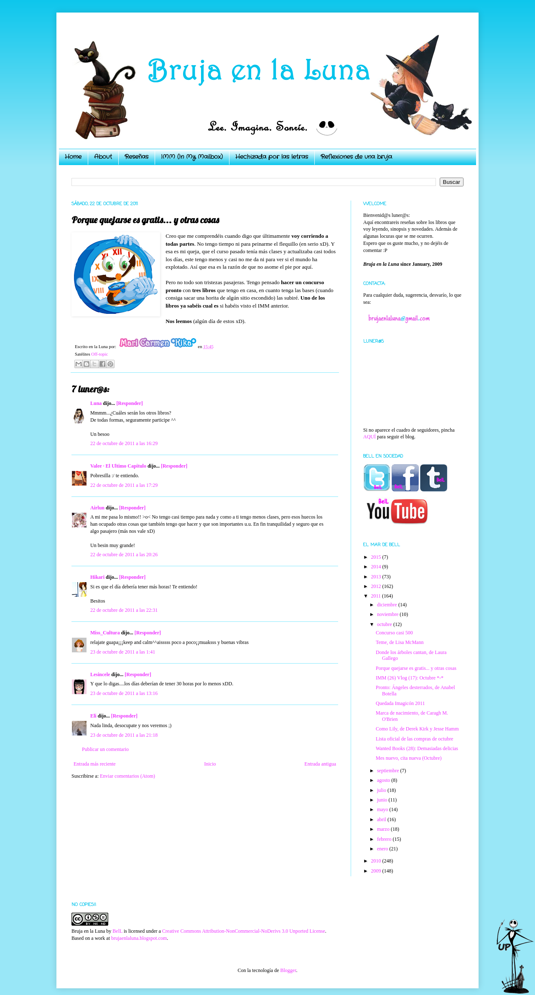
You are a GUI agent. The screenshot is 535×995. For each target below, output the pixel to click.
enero (383, 849)
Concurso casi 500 (394, 633)
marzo (384, 829)
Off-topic (99, 353)
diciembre (387, 605)
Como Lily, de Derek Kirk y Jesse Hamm (417, 729)
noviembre (388, 614)
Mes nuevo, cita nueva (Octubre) (409, 758)
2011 (376, 596)
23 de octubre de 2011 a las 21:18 (124, 735)
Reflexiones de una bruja (356, 157)
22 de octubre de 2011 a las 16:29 (124, 443)
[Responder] (129, 403)
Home (73, 157)
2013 (376, 577)
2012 (376, 586)
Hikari (97, 577)
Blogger (288, 970)
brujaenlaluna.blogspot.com (139, 938)
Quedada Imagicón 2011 (400, 703)
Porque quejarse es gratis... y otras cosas (416, 668)
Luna (96, 403)
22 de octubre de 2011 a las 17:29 (124, 485)
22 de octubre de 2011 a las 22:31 (124, 610)
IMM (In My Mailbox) (192, 157)
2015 (376, 557)
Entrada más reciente (95, 764)
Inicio (210, 764)
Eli (93, 716)
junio (383, 800)
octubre (385, 624)
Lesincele (100, 674)
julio (382, 790)
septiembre (388, 771)
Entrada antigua (320, 764)
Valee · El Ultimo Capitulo (118, 466)
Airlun (97, 508)
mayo (383, 809)
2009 (376, 871)
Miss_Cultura (105, 633)
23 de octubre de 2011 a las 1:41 (122, 652)
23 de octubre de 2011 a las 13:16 (124, 693)
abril (382, 819)
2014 (376, 567)
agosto (384, 780)
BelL (117, 931)
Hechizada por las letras (271, 157)
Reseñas (136, 157)
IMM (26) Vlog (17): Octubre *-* (409, 678)
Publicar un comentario (105, 749)
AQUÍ (369, 437)
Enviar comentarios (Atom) (127, 776)
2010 (376, 861)
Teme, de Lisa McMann (399, 642)
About (103, 157)
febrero (385, 839)
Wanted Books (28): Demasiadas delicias (417, 748)
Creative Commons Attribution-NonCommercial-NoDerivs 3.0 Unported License (243, 931)
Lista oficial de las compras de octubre (414, 739)
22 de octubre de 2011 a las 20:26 (124, 554)
